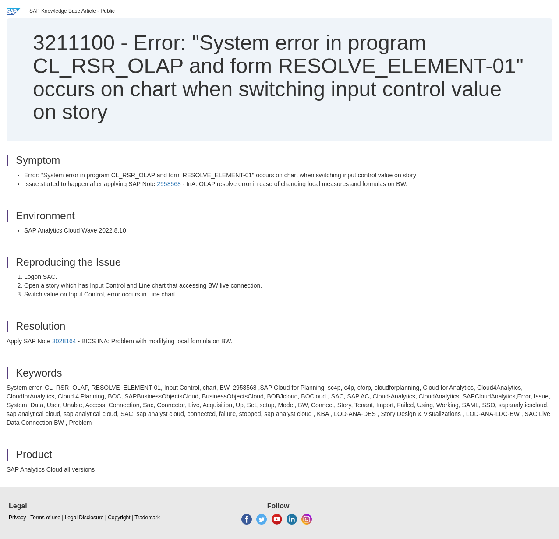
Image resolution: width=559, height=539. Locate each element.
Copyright (119, 517)
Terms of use (45, 517)
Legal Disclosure (84, 517)
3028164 (64, 341)
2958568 (169, 183)
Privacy (17, 517)
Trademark (147, 517)
